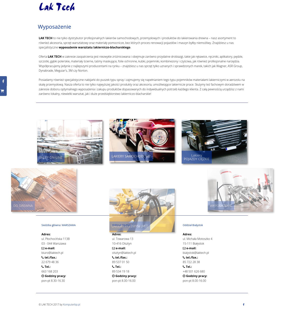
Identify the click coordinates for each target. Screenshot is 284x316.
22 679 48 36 (50, 262)
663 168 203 (49, 271)
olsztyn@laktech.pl (124, 253)
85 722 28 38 (191, 262)
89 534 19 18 (120, 271)
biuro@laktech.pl (52, 253)
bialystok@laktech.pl (196, 253)
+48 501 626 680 (194, 271)
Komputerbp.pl (71, 304)
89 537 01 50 (120, 262)
